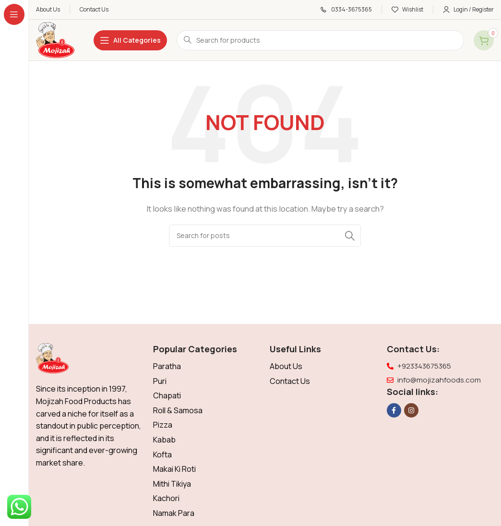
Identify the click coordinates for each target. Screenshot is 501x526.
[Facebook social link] (394, 410)
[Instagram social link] (411, 410)
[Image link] (52, 358)
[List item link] (207, 366)
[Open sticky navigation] (130, 40)
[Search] (320, 40)
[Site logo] (55, 40)
